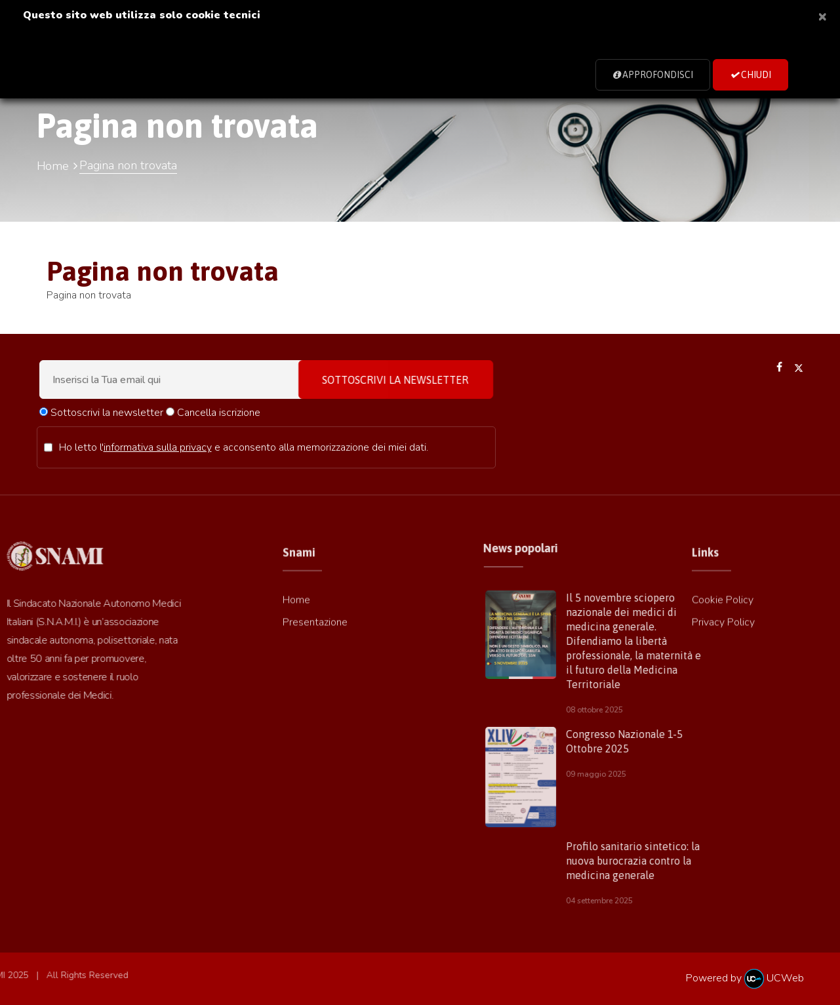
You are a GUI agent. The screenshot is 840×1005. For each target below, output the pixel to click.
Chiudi (750, 75)
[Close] (822, 15)
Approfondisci (652, 75)
